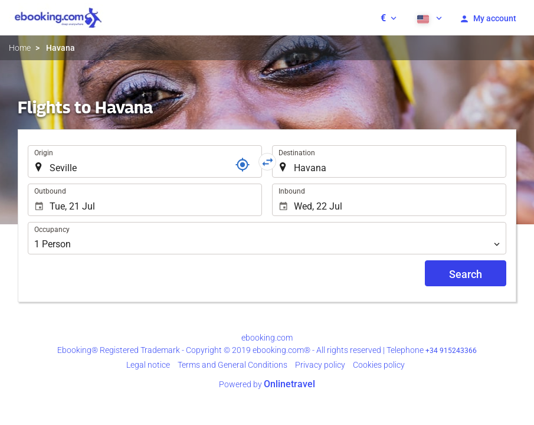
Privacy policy (320, 365)
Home (20, 48)
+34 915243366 (451, 350)
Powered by (267, 384)
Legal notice (148, 365)
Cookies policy (379, 365)
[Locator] (242, 164)
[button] (388, 17)
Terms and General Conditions (232, 365)
